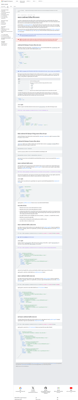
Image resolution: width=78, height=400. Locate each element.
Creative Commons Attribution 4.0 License (37, 363)
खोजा (18, 31)
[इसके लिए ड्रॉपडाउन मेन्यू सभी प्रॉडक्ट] (31, 1)
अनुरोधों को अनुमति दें (53, 319)
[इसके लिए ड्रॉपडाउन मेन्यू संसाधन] (36, 1)
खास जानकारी (3, 6)
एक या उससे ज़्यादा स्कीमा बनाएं (28, 24)
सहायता (15, 6)
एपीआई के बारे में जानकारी (26, 168)
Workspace (8, 1)
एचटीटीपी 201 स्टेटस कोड (27, 202)
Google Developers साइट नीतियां (25, 364)
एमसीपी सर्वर (40, 1)
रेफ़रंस (11, 6)
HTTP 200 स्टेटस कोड (41, 287)
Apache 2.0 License (53, 363)
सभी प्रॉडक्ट (28, 1)
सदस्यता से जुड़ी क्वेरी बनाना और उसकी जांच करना (28, 35)
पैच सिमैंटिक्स (26, 237)
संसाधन (34, 1)
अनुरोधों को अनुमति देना (38, 167)
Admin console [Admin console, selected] (22, 1)
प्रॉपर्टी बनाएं (36, 47)
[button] (6, 11)
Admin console (4, 4)
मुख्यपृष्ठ (17, 1)
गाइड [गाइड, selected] (7, 6)
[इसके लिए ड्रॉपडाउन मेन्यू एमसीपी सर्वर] (43, 1)
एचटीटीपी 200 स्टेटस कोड (38, 272)
